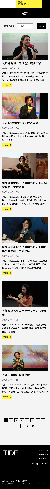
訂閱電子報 (43, 450)
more (5, 85)
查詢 (41, 26)
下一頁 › (28, 426)
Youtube (41, 464)
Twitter (37, 464)
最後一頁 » (33, 426)
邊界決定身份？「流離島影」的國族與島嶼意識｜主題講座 (24, 249)
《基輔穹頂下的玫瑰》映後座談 (21, 63)
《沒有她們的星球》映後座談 (20, 123)
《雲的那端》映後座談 (16, 375)
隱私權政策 (43, 454)
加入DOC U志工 (42, 458)
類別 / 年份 (9, 26)
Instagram (46, 464)
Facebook (33, 464)
